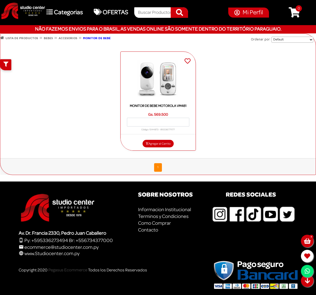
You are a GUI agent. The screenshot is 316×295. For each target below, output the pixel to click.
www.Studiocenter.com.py (49, 253)
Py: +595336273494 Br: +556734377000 (66, 240)
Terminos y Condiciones (163, 216)
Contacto (148, 229)
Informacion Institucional (164, 209)
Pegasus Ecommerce (67, 270)
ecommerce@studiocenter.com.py (59, 247)
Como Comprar (154, 223)
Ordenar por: (261, 39)
